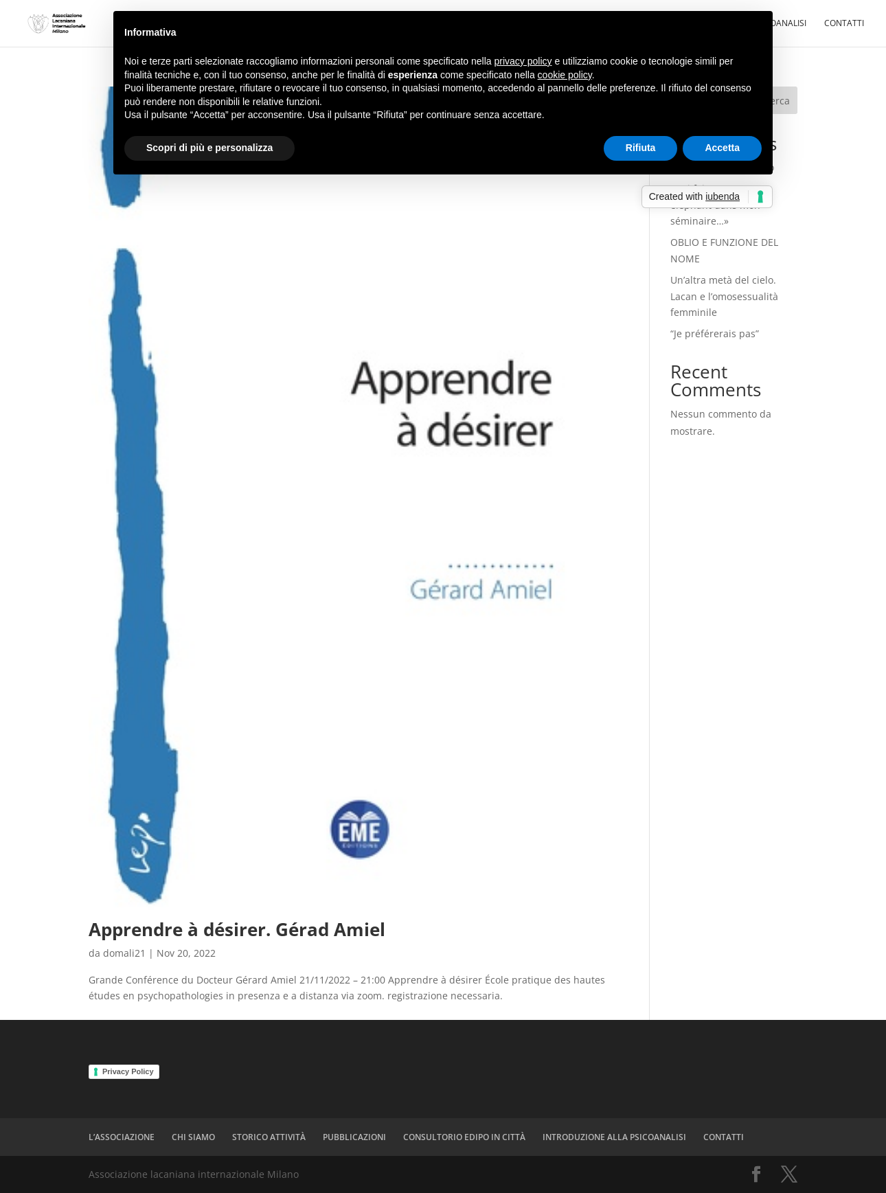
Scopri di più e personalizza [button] (209, 147)
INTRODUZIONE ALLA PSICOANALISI (614, 1137)
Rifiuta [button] (641, 147)
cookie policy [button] (565, 74)
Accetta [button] (722, 147)
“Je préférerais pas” (714, 333)
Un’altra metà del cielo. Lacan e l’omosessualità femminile (724, 296)
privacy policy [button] (523, 61)
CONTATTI (844, 24)
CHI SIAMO (193, 1137)
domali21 (124, 952)
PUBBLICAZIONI (354, 1137)
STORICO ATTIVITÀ (269, 1137)
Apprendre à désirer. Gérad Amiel (237, 929)
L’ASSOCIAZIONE (122, 1137)
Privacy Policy (128, 1071)
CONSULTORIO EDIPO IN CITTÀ (464, 1137)
